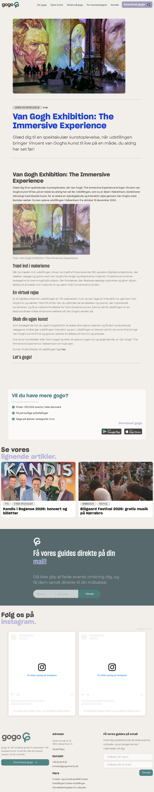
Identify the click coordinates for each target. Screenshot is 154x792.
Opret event (56, 5)
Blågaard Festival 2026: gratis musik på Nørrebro (114, 512)
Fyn (7, 504)
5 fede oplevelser (23, 504)
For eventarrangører (97, 5)
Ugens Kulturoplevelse (27, 107)
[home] (11, 5)
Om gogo (42, 5)
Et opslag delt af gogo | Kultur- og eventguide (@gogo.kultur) (42, 711)
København (88, 504)
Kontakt (115, 5)
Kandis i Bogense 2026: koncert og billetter (35, 512)
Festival (103, 504)
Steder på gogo (75, 5)
